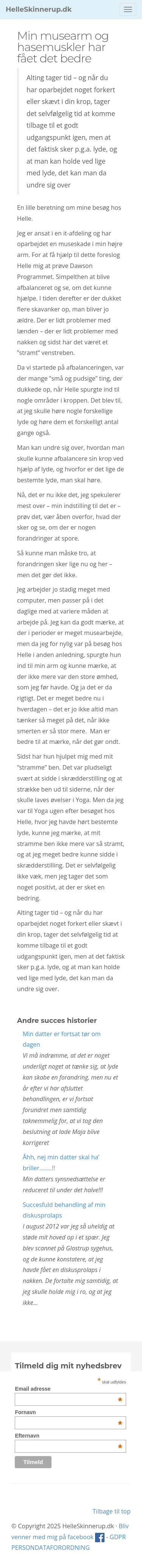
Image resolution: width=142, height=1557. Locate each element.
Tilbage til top (112, 1511)
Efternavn (68, 1436)
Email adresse (68, 1389)
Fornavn (68, 1412)
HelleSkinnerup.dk (39, 9)
